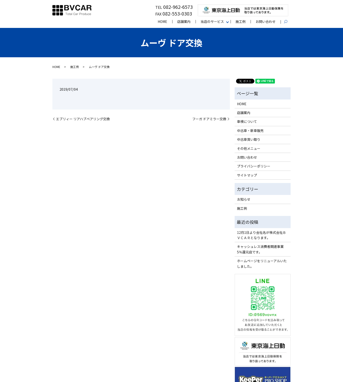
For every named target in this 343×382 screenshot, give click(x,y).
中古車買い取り (248, 139)
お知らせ (243, 199)
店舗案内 (184, 21)
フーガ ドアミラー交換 (209, 119)
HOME (162, 21)
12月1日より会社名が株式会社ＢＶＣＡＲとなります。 (261, 235)
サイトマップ (247, 175)
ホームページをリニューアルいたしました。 (262, 263)
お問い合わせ (266, 21)
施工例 (241, 21)
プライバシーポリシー (253, 166)
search (288, 21)
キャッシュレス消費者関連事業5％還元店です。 (260, 249)
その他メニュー (248, 148)
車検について (247, 121)
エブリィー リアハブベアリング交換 (83, 119)
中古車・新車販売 (250, 130)
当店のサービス (212, 21)
